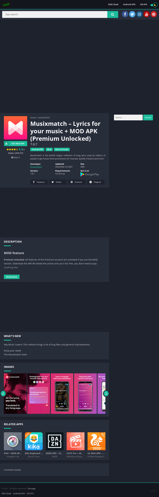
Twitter (56, 183)
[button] (111, 15)
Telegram (95, 183)
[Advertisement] (79, 45)
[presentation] (3, 394)
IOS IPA (143, 4)
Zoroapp (32, 488)
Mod (49, 150)
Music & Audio (61, 150)
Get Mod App (14, 144)
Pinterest (76, 183)
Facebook (38, 183)
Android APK (129, 4)
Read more (11, 277)
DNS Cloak (113, 4)
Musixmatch (36, 167)
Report (15, 158)
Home (33, 118)
